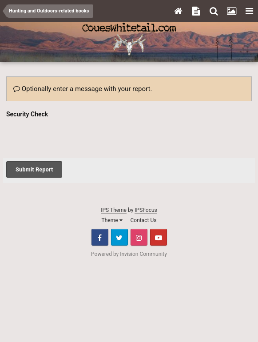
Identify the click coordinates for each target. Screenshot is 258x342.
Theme (112, 220)
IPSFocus (146, 210)
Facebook (99, 237)
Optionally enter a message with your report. (82, 89)
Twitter (119, 237)
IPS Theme (114, 210)
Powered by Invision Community (129, 254)
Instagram (139, 237)
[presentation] (73, 137)
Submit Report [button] (34, 169)
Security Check (27, 114)
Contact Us (144, 220)
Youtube (158, 237)
